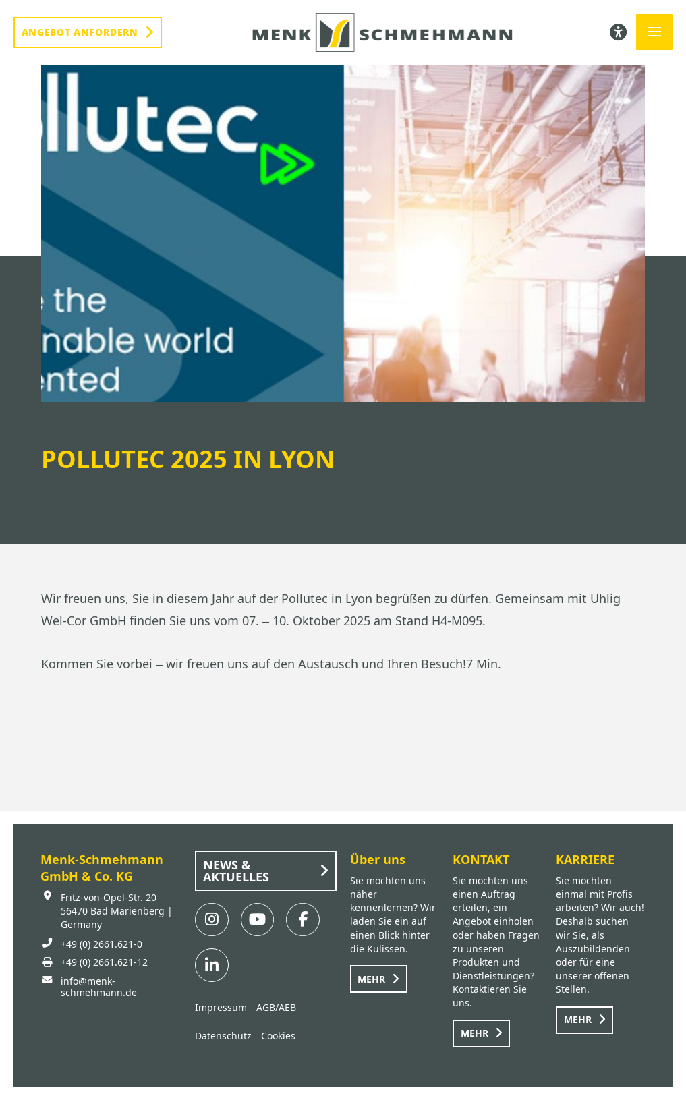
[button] (654, 32)
